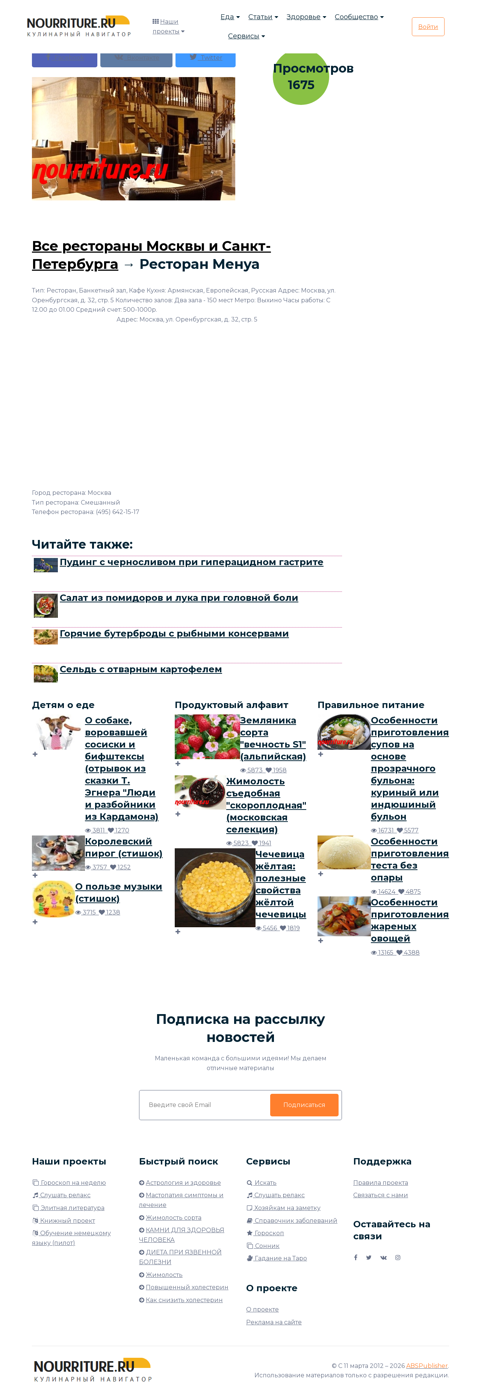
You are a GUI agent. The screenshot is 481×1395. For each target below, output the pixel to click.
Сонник (263, 1245)
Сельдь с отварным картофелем (141, 669)
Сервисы (243, 36)
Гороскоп (265, 1233)
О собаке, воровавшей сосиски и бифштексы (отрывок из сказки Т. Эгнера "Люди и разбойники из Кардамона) (122, 768)
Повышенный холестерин (187, 1287)
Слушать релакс (61, 1195)
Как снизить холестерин (184, 1300)
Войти (428, 26)
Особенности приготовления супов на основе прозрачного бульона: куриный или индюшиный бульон (410, 768)
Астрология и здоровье (183, 1182)
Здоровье (304, 17)
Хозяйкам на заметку (283, 1208)
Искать (261, 1182)
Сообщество (356, 17)
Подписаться (304, 1104)
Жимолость (164, 1274)
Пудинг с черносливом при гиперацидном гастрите (192, 561)
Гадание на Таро (276, 1258)
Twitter (205, 57)
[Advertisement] (187, 217)
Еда (227, 17)
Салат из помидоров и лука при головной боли (179, 597)
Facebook (64, 57)
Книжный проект (63, 1220)
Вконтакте (136, 57)
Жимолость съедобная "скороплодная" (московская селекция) (266, 805)
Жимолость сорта (173, 1217)
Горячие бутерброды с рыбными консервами (174, 633)
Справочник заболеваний (291, 1220)
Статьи (260, 17)
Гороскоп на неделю (69, 1182)
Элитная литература (68, 1208)
